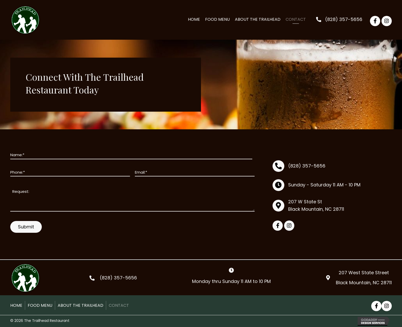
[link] (194, 20)
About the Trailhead (80, 305)
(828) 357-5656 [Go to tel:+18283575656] (118, 278)
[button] (375, 21)
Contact (119, 305)
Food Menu (40, 305)
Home (16, 305)
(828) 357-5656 (343, 19)
